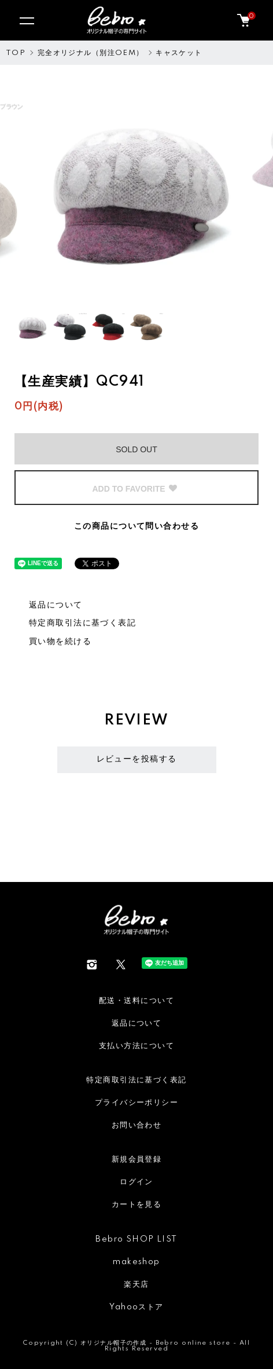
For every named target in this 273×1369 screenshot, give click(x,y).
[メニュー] (26, 20)
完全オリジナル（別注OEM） (91, 53)
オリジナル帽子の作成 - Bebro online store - (159, 1342)
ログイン (136, 1182)
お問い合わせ (137, 1125)
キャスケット (179, 53)
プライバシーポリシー (136, 1103)
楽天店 (136, 1284)
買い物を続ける (60, 641)
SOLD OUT (136, 449)
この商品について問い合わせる (136, 526)
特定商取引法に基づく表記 (82, 623)
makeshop (136, 1262)
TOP (15, 53)
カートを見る (137, 1204)
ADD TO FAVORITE (135, 488)
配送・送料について (136, 1001)
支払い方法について (136, 1046)
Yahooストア (136, 1307)
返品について (56, 605)
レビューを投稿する (137, 759)
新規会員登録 (137, 1159)
